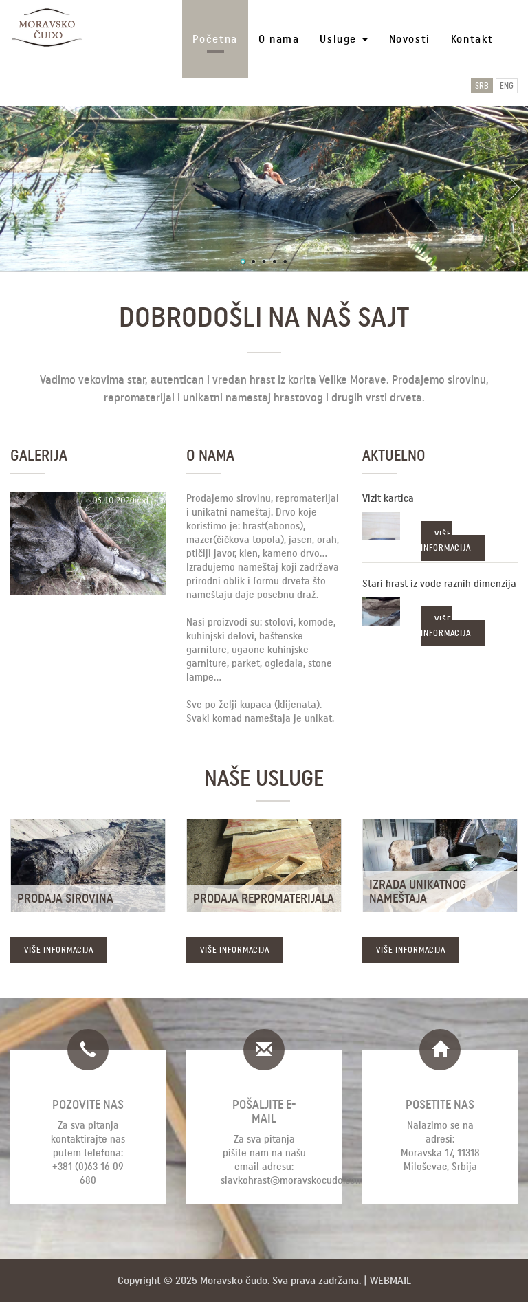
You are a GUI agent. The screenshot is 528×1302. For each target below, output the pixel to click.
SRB (482, 86)
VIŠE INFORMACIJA (446, 541)
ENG (507, 86)
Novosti (409, 38)
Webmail (390, 1280)
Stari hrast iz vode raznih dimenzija (439, 583)
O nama (279, 38)
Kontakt (472, 38)
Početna (215, 38)
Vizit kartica (388, 498)
